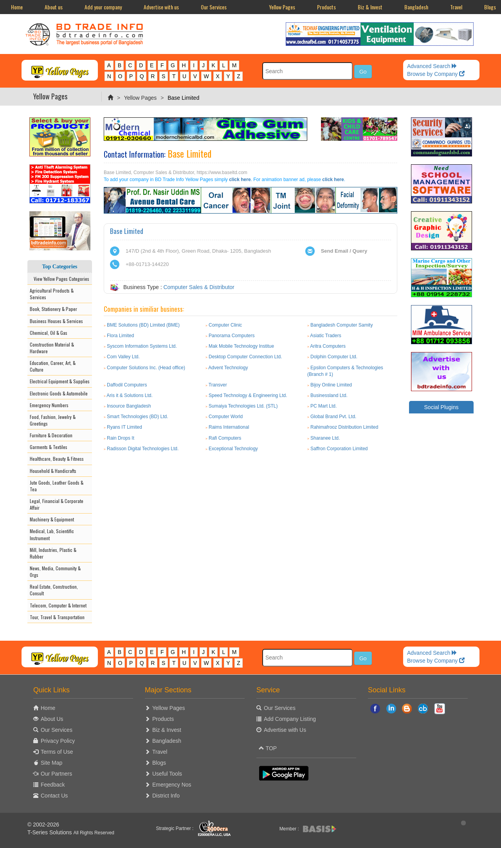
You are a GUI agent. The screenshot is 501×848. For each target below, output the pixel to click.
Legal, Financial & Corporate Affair (56, 504)
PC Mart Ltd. (323, 406)
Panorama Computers (231, 335)
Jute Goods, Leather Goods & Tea (56, 485)
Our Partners (56, 774)
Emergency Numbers (49, 405)
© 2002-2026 (43, 824)
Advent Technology (228, 367)
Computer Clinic (225, 325)
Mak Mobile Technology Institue (241, 346)
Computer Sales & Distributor (198, 287)
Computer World (226, 416)
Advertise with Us (285, 730)
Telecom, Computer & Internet (58, 605)
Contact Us (54, 795)
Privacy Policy (58, 741)
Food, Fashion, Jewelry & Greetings (53, 420)
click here (239, 179)
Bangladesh (416, 7)
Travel (456, 7)
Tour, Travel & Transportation (57, 617)
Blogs (159, 763)
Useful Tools (167, 774)
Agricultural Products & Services (52, 293)
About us (54, 7)
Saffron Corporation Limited (339, 448)
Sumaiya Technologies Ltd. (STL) (243, 406)
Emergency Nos (171, 785)
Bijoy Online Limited (331, 385)
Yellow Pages (282, 7)
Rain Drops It (120, 438)
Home (17, 7)
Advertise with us (161, 7)
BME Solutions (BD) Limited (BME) (143, 325)
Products (326, 7)
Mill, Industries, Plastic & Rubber (53, 553)
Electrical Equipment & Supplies (60, 381)
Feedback (53, 785)
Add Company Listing (290, 719)
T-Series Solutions (50, 832)
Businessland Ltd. (329, 395)
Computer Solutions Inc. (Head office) (146, 367)
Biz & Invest (370, 7)
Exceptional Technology (233, 448)
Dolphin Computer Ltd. (333, 356)
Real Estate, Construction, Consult (54, 589)
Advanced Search (432, 66)
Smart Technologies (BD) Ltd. (137, 416)
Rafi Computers (225, 438)
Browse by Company (436, 74)
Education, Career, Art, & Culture (53, 366)
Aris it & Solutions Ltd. (129, 395)
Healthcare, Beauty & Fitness (57, 458)
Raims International (229, 427)
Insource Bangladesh (129, 406)
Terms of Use (57, 752)
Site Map (51, 763)
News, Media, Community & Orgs (55, 571)
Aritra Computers (328, 346)
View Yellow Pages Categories (59, 278)
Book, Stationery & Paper (53, 308)
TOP (268, 748)
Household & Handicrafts (53, 470)
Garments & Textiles (48, 447)
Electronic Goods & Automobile (59, 393)
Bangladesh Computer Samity (341, 325)
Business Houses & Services (56, 321)
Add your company (103, 7)
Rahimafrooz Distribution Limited (344, 427)
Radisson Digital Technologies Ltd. (142, 448)
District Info (166, 795)
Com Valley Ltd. (123, 356)
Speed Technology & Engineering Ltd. (248, 395)
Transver (218, 385)
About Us (52, 719)
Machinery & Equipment (52, 519)
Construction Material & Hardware (52, 347)
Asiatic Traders (325, 335)
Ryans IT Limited (124, 427)
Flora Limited (120, 335)
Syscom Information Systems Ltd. (142, 346)
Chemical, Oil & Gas (48, 332)
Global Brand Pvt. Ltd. (333, 416)
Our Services (214, 7)
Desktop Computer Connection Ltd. (245, 356)
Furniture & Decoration (51, 435)
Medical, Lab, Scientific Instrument (52, 534)
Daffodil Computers (127, 385)
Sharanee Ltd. (325, 438)
